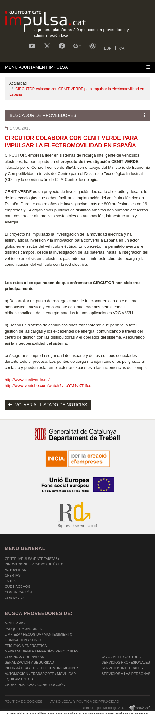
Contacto (14, 598)
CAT (122, 48)
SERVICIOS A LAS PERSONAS (126, 673)
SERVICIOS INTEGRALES (122, 668)
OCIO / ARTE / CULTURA (121, 657)
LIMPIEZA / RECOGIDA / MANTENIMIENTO (38, 634)
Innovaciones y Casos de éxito (34, 564)
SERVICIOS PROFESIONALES (126, 662)
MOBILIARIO (15, 623)
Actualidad (18, 83)
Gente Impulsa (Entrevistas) (32, 558)
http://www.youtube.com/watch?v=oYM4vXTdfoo (48, 385)
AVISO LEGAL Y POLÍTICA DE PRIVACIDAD (84, 701)
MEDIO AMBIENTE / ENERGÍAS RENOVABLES (42, 651)
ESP (108, 48)
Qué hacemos (17, 586)
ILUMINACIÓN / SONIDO (24, 640)
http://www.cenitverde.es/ (27, 379)
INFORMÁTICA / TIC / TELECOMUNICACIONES (42, 668)
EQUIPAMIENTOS (19, 679)
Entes (10, 581)
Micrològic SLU (113, 708)
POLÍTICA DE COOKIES (23, 701)
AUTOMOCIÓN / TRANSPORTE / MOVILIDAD (40, 673)
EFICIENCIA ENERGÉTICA (26, 645)
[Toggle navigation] (77, 67)
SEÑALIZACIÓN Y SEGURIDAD (29, 662)
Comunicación (18, 592)
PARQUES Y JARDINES (23, 629)
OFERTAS (13, 575)
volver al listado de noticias (47, 404)
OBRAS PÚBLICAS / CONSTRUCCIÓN (35, 685)
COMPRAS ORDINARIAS (24, 657)
